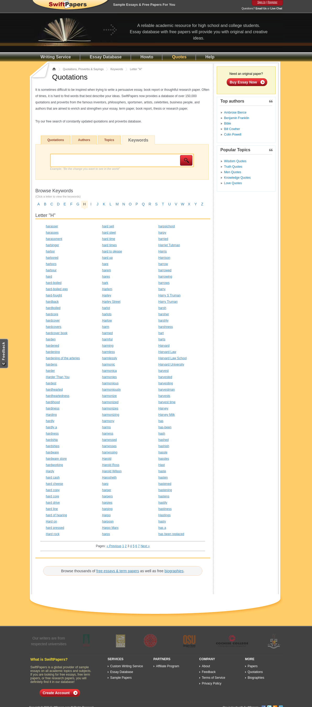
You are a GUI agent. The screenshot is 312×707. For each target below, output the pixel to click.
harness (107, 433)
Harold (106, 459)
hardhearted (54, 389)
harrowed (164, 270)
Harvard (164, 345)
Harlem (107, 289)
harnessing (110, 452)
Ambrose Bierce (235, 112)
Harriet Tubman (169, 245)
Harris (162, 251)
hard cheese (54, 484)
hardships (52, 446)
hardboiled (53, 308)
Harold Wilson (112, 471)
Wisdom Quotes (235, 161)
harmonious (110, 383)
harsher (163, 314)
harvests (164, 396)
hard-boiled (54, 283)
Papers (253, 666)
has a (162, 528)
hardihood (53, 402)
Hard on (51, 521)
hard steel (109, 232)
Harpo (106, 515)
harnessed (109, 440)
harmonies (109, 377)
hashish (163, 446)
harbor (50, 251)
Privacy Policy (211, 683)
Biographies (256, 678)
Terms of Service (213, 678)
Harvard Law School (172, 358)
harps (106, 534)
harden (50, 339)
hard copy (53, 490)
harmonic (108, 364)
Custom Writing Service (126, 666)
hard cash (53, 477)
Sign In (261, 2)
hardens (51, 364)
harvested (165, 377)
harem (106, 270)
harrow (163, 264)
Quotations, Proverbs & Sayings (83, 69)
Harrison (164, 258)
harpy (162, 232)
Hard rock (52, 534)
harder (50, 371)
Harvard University (171, 364)
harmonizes (110, 408)
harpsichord (166, 226)
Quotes (179, 57)
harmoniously (111, 389)
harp (105, 484)
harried (163, 239)
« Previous (114, 546)
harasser (52, 226)
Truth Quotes (233, 167)
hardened (52, 345)
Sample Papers (121, 678)
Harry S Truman (169, 295)
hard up (107, 258)
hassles (163, 459)
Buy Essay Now (243, 82)
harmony (108, 421)
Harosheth (109, 477)
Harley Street (111, 302)
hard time (108, 239)
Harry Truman (167, 302)
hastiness (165, 509)
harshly (163, 320)
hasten (163, 477)
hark (105, 283)
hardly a (51, 427)
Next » (145, 546)
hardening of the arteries (63, 358)
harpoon (108, 521)
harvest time (166, 402)
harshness (165, 327)
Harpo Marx (110, 528)
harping (107, 509)
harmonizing (110, 415)
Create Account (56, 693)
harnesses (109, 446)
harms (106, 427)
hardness (52, 433)
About (206, 666)
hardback (52, 302)
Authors (84, 140)
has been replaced (171, 534)
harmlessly (109, 358)
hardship (52, 440)
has (160, 421)
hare (105, 264)
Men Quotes (232, 172)
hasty (162, 521)
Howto (147, 57)
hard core (52, 496)
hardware (52, 452)
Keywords (116, 69)
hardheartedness (57, 396)
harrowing (165, 276)
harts (161, 339)
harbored (52, 258)
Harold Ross (110, 465)
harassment (54, 239)
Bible (227, 123)
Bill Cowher (232, 129)
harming (107, 345)
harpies (107, 502)
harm (105, 327)
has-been (164, 427)
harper (106, 490)
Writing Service (56, 57)
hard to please (112, 251)
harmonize (109, 396)
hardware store (56, 459)
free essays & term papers (117, 571)
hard (49, 276)
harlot (106, 308)
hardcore (52, 314)
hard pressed (55, 528)
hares (106, 276)
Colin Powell (232, 134)
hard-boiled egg (57, 289)
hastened (164, 484)
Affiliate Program (167, 666)
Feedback (209, 672)
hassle (163, 452)
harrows (164, 283)
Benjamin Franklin (236, 118)
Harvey (163, 408)
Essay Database (106, 57)
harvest (163, 371)
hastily (162, 502)
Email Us (260, 8)
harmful (107, 339)
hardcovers (53, 327)
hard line (52, 509)
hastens (163, 496)
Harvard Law (167, 352)
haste (162, 471)
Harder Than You (58, 377)
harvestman (166, 389)
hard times (109, 245)
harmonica (109, 371)
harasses (52, 232)
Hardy (50, 471)
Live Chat (276, 8)
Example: (85, 168)
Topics (109, 140)
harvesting (165, 383)
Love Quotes (233, 183)
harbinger (52, 245)
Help (210, 57)
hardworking (54, 465)
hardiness (52, 408)
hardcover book (57, 333)
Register (272, 2)
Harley (106, 295)
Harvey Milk (166, 415)
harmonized (110, 402)
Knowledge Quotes (237, 177)
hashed (163, 440)
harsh (162, 308)
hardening (53, 352)
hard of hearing (56, 515)
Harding (51, 415)
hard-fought (54, 295)
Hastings (164, 515)
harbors (51, 264)
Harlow (107, 320)
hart (161, 333)
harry (161, 289)
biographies (174, 571)
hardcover (53, 320)
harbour (51, 270)
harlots (107, 314)
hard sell (108, 226)
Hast (161, 465)
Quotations (55, 140)
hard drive (53, 502)
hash (161, 433)
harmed (107, 333)
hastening (165, 490)
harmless (108, 352)
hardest (51, 383)
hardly (50, 421)
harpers (107, 496)
